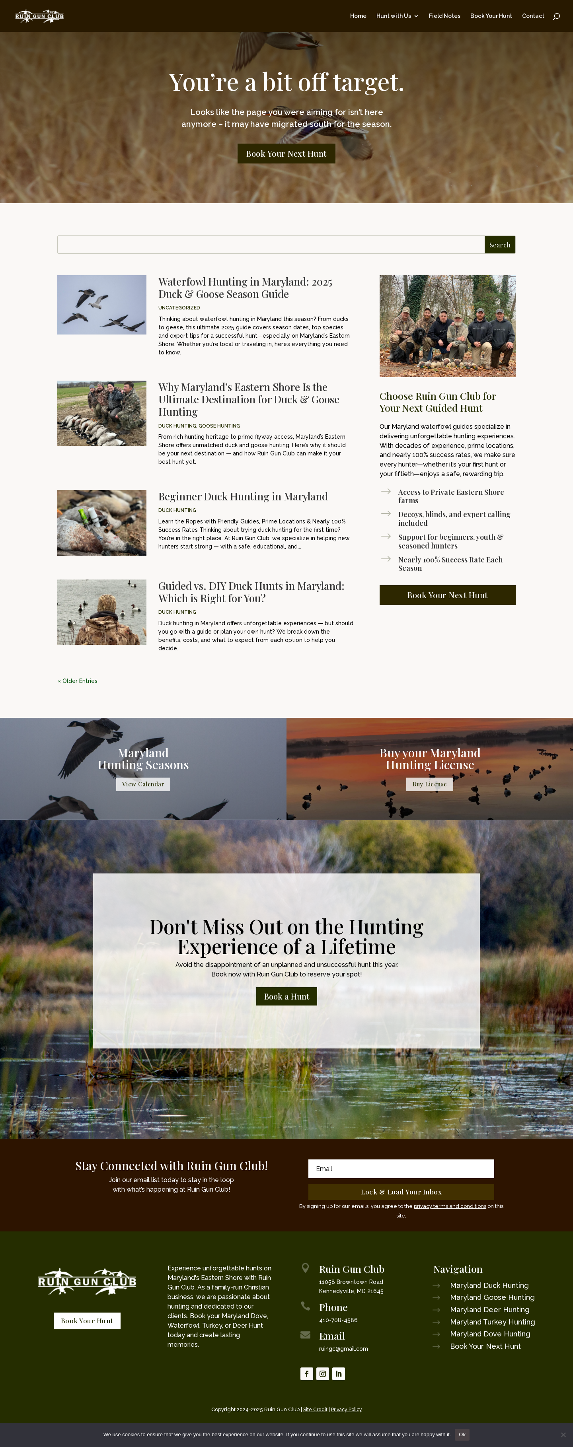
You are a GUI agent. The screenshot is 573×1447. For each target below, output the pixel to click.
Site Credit (315, 1409)
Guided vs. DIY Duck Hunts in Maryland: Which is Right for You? (251, 592)
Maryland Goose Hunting (492, 1297)
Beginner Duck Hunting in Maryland (243, 496)
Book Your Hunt (491, 16)
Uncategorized (179, 308)
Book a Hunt (286, 996)
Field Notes (444, 16)
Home (358, 16)
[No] (563, 1435)
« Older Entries (77, 681)
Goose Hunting (219, 426)
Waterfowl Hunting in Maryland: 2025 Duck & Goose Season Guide (245, 287)
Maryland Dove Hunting (490, 1334)
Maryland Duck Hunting (489, 1285)
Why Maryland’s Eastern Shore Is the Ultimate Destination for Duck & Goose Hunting (248, 399)
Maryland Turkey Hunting (492, 1322)
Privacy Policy (346, 1409)
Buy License (429, 784)
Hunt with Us (393, 16)
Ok (462, 1434)
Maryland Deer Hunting (490, 1309)
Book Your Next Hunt (286, 153)
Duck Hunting (177, 426)
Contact (533, 16)
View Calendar (143, 784)
